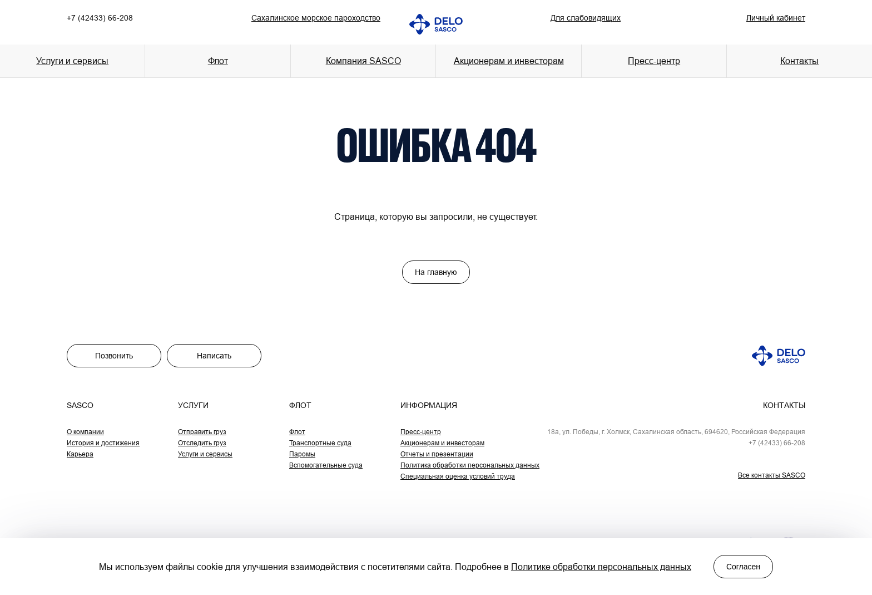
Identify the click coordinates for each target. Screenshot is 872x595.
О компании (85, 431)
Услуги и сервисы (205, 454)
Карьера (80, 454)
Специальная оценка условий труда (457, 476)
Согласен (743, 566)
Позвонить (114, 355)
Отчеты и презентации (436, 454)
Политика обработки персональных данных (469, 465)
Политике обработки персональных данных (601, 567)
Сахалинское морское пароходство (315, 17)
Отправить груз (202, 431)
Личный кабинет (775, 17)
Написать (214, 355)
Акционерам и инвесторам (509, 61)
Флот (297, 431)
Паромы (302, 454)
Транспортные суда (320, 443)
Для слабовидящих (586, 17)
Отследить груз (202, 443)
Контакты (799, 61)
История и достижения (103, 443)
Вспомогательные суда (326, 465)
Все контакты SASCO (771, 475)
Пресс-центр (420, 431)
